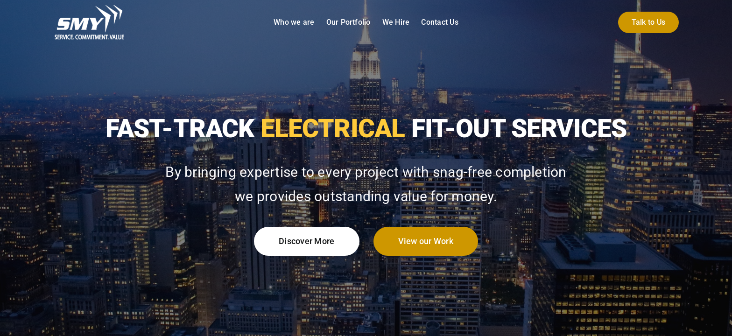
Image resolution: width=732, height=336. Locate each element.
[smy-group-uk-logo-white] (89, 8)
